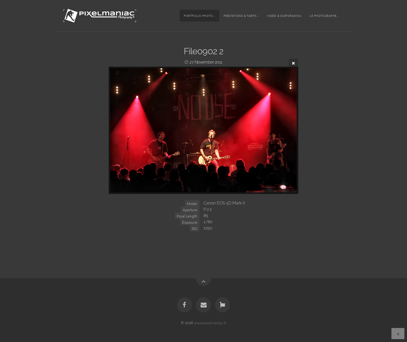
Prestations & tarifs (239, 15)
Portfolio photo (198, 15)
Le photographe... (324, 15)
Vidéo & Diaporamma (284, 15)
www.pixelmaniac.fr (210, 322)
